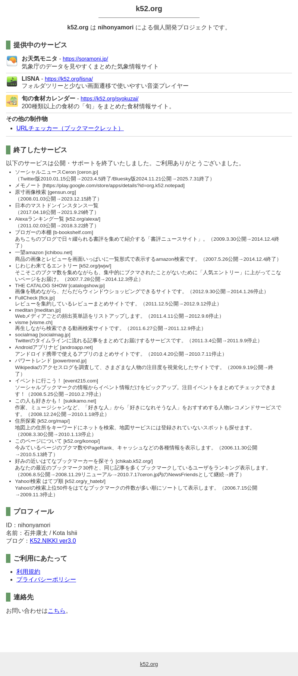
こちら (57, 611)
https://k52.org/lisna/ (69, 79)
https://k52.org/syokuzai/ (109, 99)
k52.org (149, 8)
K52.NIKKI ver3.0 (53, 541)
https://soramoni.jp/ (85, 59)
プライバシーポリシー (46, 579)
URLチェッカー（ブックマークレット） (70, 128)
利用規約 (28, 571)
